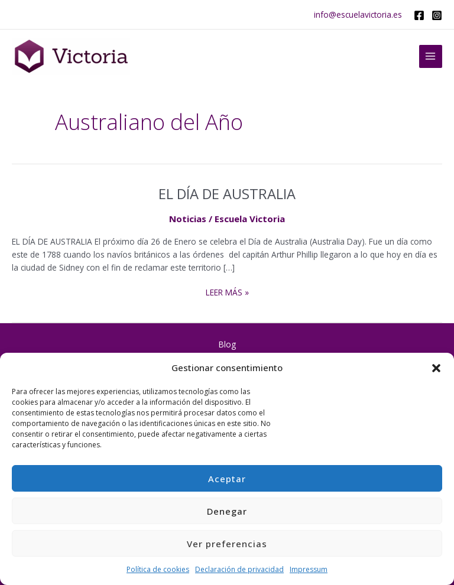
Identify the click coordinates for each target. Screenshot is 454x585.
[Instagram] (437, 15)
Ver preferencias (227, 544)
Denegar (227, 511)
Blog (227, 344)
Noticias (187, 219)
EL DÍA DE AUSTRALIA (227, 193)
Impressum (308, 569)
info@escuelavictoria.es (358, 14)
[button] (436, 368)
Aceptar (227, 479)
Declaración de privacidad (239, 569)
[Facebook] (419, 15)
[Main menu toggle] (430, 56)
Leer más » (227, 292)
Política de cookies (158, 569)
